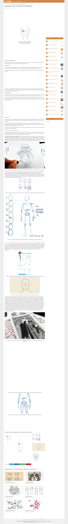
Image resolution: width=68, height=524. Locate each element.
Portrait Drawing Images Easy (53, 67)
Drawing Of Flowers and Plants (53, 114)
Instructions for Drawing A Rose (54, 40)
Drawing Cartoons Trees (52, 56)
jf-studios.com (7, 243)
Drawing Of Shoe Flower (52, 94)
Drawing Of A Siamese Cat (52, 64)
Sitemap (24, 519)
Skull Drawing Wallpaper (29, 482)
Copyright (31, 519)
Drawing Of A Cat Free (52, 110)
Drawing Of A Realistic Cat (52, 79)
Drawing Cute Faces (28, 496)
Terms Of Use (35, 519)
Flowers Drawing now (52, 52)
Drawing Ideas (18, 1)
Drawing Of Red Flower (9, 496)
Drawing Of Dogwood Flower (10, 510)
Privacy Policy (43, 519)
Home (14, 1)
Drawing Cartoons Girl (52, 106)
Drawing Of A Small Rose (52, 98)
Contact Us (27, 519)
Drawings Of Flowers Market (53, 48)
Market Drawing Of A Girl (52, 83)
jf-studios (8, 1)
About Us (39, 519)
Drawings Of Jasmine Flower (30, 510)
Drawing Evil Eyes (51, 87)
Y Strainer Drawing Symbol (53, 60)
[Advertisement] (25, 17)
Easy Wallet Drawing (52, 102)
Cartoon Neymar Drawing (52, 75)
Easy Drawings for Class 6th (10, 482)
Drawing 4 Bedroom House (53, 44)
